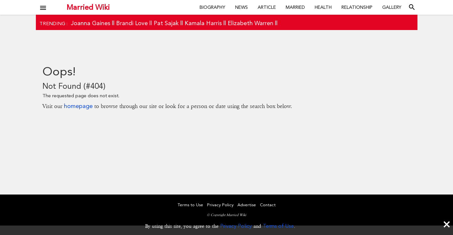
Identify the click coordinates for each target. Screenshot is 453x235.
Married (295, 7)
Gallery (391, 7)
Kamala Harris (203, 23)
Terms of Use (278, 226)
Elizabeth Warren (250, 23)
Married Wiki (88, 7)
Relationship (356, 7)
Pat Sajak (166, 23)
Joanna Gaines (90, 23)
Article (267, 7)
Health (323, 7)
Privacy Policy (236, 226)
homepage (78, 105)
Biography (212, 7)
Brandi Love (132, 23)
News (241, 7)
